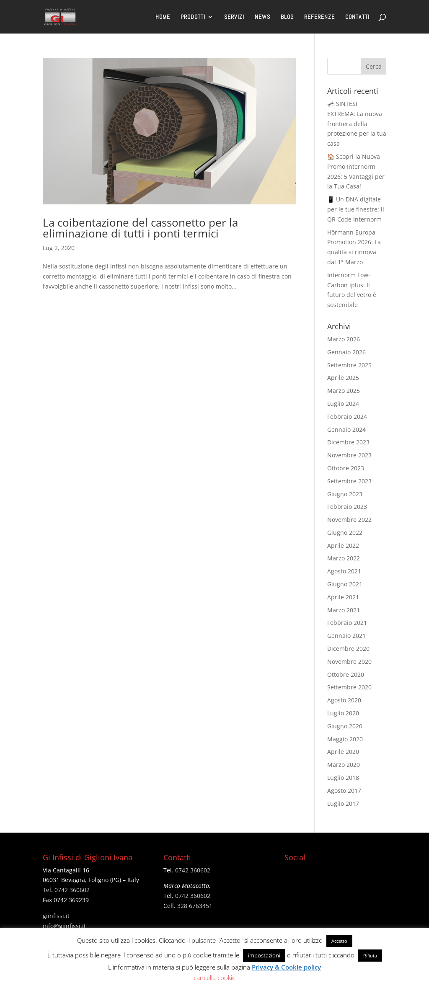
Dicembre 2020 (348, 649)
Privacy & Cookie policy (286, 967)
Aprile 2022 (343, 545)
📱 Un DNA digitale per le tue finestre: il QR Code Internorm (355, 209)
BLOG (287, 17)
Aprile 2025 (343, 378)
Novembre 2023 (349, 455)
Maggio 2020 (345, 739)
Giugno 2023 (344, 494)
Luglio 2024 (343, 404)
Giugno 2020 (344, 726)
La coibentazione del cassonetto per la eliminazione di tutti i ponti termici (140, 228)
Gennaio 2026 (346, 352)
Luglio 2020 (343, 713)
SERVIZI (234, 17)
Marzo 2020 (343, 765)
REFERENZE (319, 17)
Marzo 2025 (343, 391)
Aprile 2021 (343, 597)
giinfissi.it (56, 916)
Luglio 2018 (343, 778)
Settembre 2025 (349, 365)
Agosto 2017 (344, 791)
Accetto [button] (339, 941)
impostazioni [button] (264, 955)
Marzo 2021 (343, 610)
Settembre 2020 (349, 687)
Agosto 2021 (344, 571)
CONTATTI (357, 17)
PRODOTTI (193, 17)
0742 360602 (72, 890)
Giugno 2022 (344, 533)
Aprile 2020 (343, 752)
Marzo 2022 (343, 558)
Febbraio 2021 (347, 623)
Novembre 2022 (349, 520)
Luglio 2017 (343, 803)
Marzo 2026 (343, 339)
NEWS (262, 17)
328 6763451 (194, 906)
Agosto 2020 (344, 700)
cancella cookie (214, 977)
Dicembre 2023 (348, 442)
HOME (162, 17)
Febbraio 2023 (347, 507)
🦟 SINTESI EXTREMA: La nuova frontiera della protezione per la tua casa (356, 123)
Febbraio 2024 (347, 416)
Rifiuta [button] (370, 955)
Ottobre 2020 (345, 674)
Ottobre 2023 (345, 468)
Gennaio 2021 (346, 636)
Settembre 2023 (349, 481)
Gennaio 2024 (346, 429)
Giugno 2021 (344, 584)
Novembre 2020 (349, 662)
